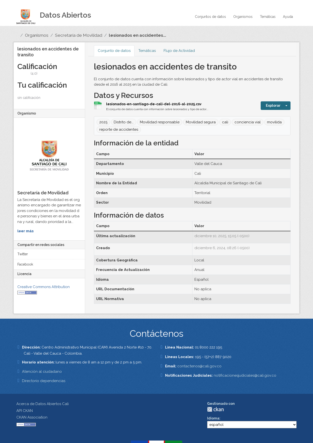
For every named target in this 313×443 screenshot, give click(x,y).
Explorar (273, 105)
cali (225, 122)
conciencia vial (248, 122)
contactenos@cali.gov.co (199, 366)
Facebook (25, 264)
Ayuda (288, 17)
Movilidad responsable (159, 122)
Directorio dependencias (43, 381)
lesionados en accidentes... (137, 35)
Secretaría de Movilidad (78, 35)
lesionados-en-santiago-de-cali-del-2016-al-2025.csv (153, 104)
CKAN (215, 409)
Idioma (213, 418)
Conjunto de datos (114, 50)
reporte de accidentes (118, 129)
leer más (25, 231)
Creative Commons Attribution (43, 287)
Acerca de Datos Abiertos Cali (42, 404)
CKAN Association (31, 417)
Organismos (243, 17)
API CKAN (24, 410)
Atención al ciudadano (42, 371)
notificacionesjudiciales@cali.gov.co (245, 375)
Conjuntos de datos (210, 17)
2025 (103, 122)
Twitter (22, 254)
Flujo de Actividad (179, 50)
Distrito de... (124, 122)
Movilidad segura (201, 122)
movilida (274, 122)
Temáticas (268, 17)
